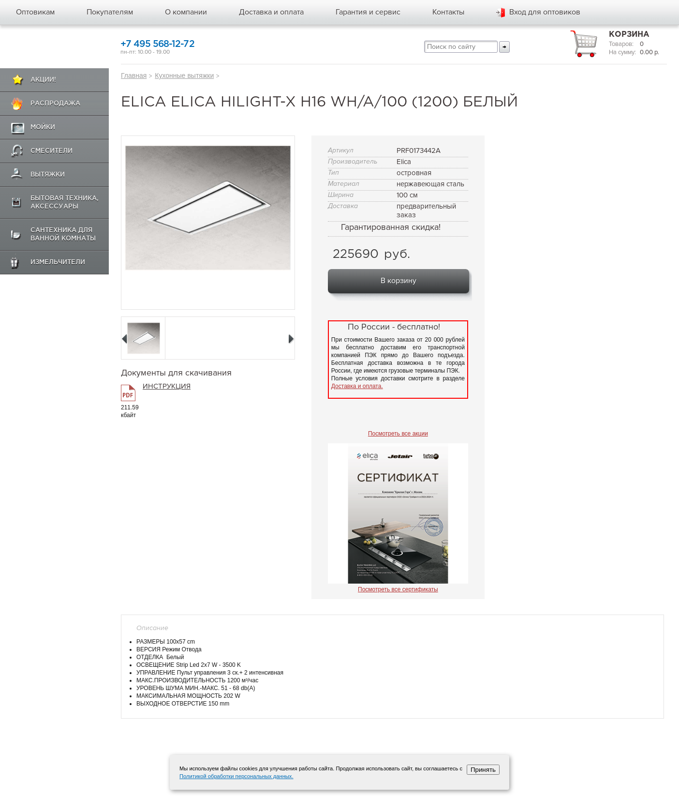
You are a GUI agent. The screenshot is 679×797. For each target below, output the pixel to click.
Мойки (42, 127)
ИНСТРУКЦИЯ (167, 386)
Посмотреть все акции (398, 433)
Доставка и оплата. (357, 386)
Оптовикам (35, 12)
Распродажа (55, 103)
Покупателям (110, 12)
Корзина (629, 34)
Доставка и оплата (271, 12)
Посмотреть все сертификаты (398, 589)
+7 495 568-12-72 (157, 44)
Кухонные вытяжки (184, 75)
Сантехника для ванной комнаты (63, 234)
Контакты (448, 12)
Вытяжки (47, 175)
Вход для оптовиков (544, 12)
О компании (186, 12)
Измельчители (57, 262)
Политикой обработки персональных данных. (236, 776)
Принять (483, 769)
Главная (134, 75)
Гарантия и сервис (368, 12)
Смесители (51, 151)
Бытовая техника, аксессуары (64, 203)
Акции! (43, 80)
